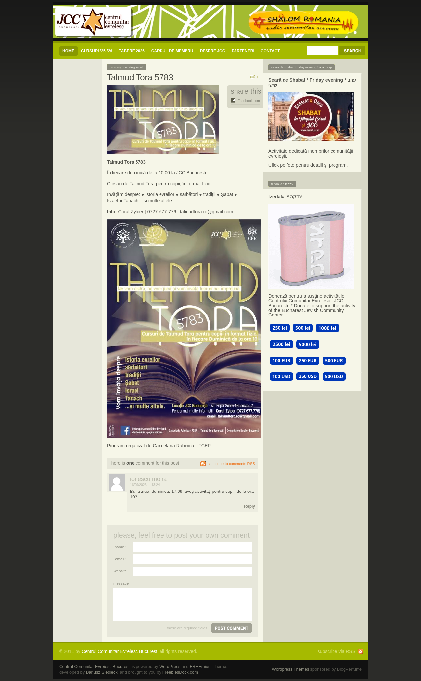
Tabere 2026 (131, 51)
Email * (121, 559)
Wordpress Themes (290, 669)
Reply (249, 506)
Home (68, 51)
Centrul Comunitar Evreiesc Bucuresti (120, 651)
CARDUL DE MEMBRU (172, 51)
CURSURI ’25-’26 (96, 51)
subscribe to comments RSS (231, 464)
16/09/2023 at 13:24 (145, 485)
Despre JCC (212, 51)
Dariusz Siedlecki (102, 672)
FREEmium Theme (208, 666)
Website (120, 571)
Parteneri (243, 51)
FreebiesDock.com (180, 672)
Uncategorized (133, 67)
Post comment (231, 628)
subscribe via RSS (336, 651)
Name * (121, 547)
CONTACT (270, 51)
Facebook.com (249, 101)
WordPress (169, 666)
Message (120, 583)
